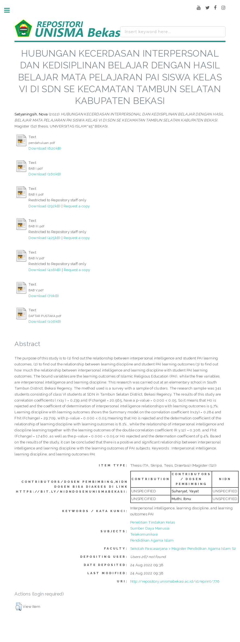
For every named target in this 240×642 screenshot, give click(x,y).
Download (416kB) (44, 270)
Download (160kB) (44, 174)
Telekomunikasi (144, 534)
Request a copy (76, 206)
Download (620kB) (44, 148)
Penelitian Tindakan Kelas (152, 522)
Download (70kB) (43, 296)
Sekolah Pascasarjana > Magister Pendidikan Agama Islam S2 (183, 548)
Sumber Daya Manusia (150, 528)
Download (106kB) (44, 321)
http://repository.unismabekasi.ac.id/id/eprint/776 (175, 581)
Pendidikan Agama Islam (152, 540)
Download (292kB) (44, 206)
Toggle (10, 10)
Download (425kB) (44, 238)
